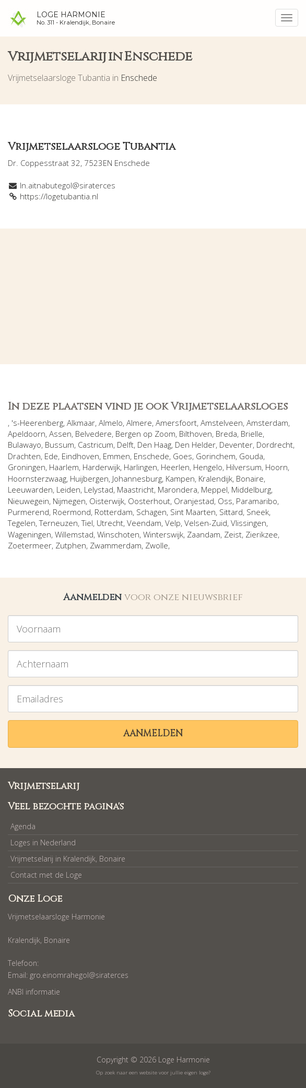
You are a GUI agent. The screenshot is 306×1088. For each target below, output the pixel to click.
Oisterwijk (106, 501)
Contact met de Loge (46, 875)
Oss (225, 501)
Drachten (24, 456)
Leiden (68, 489)
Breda (226, 433)
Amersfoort (176, 422)
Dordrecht (274, 444)
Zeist (233, 534)
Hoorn (276, 467)
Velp (173, 523)
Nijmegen (69, 501)
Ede (51, 456)
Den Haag (154, 444)
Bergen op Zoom (145, 433)
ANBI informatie (34, 992)
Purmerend (28, 512)
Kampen (180, 478)
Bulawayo (24, 444)
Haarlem (64, 467)
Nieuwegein (28, 501)
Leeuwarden (30, 489)
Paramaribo (256, 501)
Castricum (95, 444)
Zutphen (70, 545)
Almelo (111, 422)
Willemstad (74, 534)
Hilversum (244, 467)
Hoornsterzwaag (37, 478)
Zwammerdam (116, 545)
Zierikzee (261, 534)
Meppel (214, 489)
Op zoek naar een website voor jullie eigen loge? (153, 1072)
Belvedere (93, 433)
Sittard (231, 512)
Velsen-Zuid (205, 523)
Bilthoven (195, 433)
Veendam (144, 523)
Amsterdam (267, 422)
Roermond (72, 512)
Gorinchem (216, 456)
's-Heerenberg (37, 422)
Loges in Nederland (43, 842)
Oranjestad (194, 501)
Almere (139, 422)
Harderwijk (101, 467)
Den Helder (195, 444)
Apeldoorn (26, 433)
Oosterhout (149, 501)
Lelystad (98, 489)
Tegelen (22, 523)
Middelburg (251, 489)
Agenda (23, 826)
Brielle (252, 433)
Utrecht (110, 523)
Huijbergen (89, 478)
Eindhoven (80, 456)
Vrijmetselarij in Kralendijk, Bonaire (67, 859)
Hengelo (207, 467)
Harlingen (140, 467)
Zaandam (203, 534)
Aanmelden (153, 733)
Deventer (236, 444)
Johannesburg (137, 478)
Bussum (59, 444)
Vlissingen (248, 523)
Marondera (177, 489)
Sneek (257, 512)
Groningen (26, 467)
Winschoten (118, 534)
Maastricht (135, 489)
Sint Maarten (193, 512)
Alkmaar (81, 422)
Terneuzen (58, 523)
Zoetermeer (30, 545)
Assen (60, 433)
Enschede (139, 77)
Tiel (87, 523)
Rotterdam (114, 512)
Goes (182, 456)
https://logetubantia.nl (59, 196)
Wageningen (29, 534)
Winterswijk (163, 534)
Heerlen (175, 467)
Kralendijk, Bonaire (231, 478)
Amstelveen (222, 422)
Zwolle (156, 545)
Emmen (116, 456)
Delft (125, 444)
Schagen (151, 512)
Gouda (251, 456)
